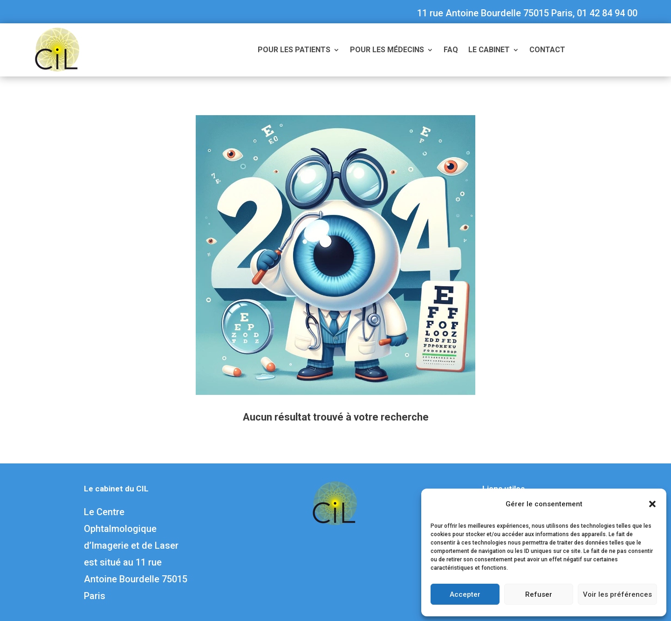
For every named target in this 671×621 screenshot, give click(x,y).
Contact (547, 50)
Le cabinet (489, 50)
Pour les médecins (387, 50)
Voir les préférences (617, 594)
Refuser (538, 594)
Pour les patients (294, 50)
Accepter (465, 594)
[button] (652, 504)
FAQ (451, 50)
